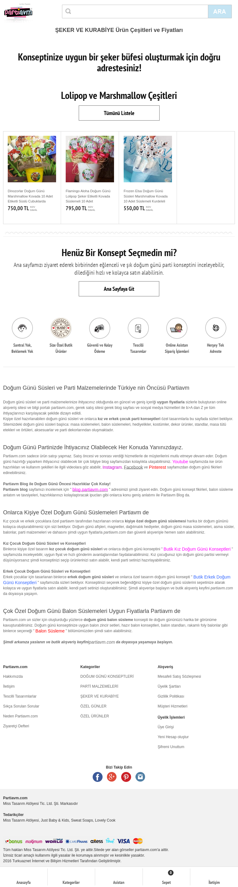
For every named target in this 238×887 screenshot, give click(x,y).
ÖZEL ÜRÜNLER (94, 716)
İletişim (9, 686)
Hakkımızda (13, 676)
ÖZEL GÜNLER (93, 706)
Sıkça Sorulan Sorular (21, 706)
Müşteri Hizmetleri (172, 706)
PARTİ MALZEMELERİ (99, 686)
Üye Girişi (166, 727)
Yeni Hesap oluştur (173, 737)
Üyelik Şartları (169, 686)
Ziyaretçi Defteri (16, 726)
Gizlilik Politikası (171, 696)
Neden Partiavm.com (20, 716)
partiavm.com (102, 642)
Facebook (133, 467)
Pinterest (126, 777)
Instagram (140, 777)
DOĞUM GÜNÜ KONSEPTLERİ (107, 676)
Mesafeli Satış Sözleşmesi (179, 676)
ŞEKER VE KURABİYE (99, 696)
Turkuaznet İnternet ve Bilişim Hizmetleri (45, 861)
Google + (112, 777)
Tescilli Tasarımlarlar (20, 696)
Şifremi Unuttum (171, 747)
